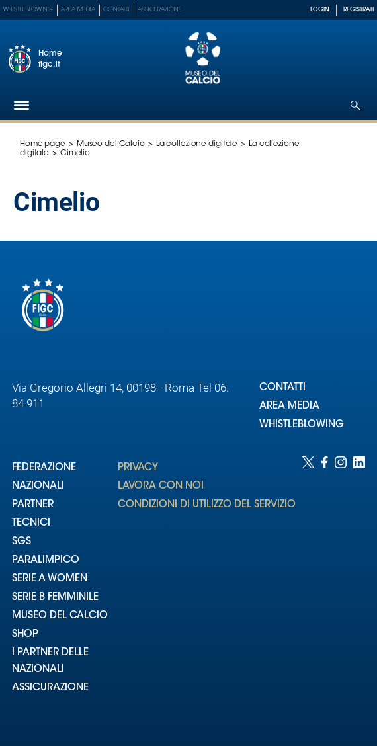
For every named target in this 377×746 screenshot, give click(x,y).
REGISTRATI (358, 10)
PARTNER (33, 505)
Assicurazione (160, 10)
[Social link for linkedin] (359, 588)
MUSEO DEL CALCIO (60, 616)
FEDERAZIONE (44, 468)
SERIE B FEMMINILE (55, 597)
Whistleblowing (28, 10)
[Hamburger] (21, 105)
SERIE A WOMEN (49, 579)
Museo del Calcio (111, 144)
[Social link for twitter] (308, 588)
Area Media (78, 10)
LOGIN (319, 10)
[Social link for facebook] (324, 588)
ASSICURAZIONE (50, 688)
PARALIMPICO (45, 560)
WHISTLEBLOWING (301, 425)
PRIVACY (138, 468)
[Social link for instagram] (341, 588)
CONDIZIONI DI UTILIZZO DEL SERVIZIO (207, 505)
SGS (21, 542)
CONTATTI (282, 388)
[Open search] (355, 105)
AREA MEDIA (289, 406)
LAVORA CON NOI (161, 486)
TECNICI (31, 523)
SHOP (25, 635)
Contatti (116, 10)
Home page (42, 144)
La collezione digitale (196, 144)
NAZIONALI (38, 486)
